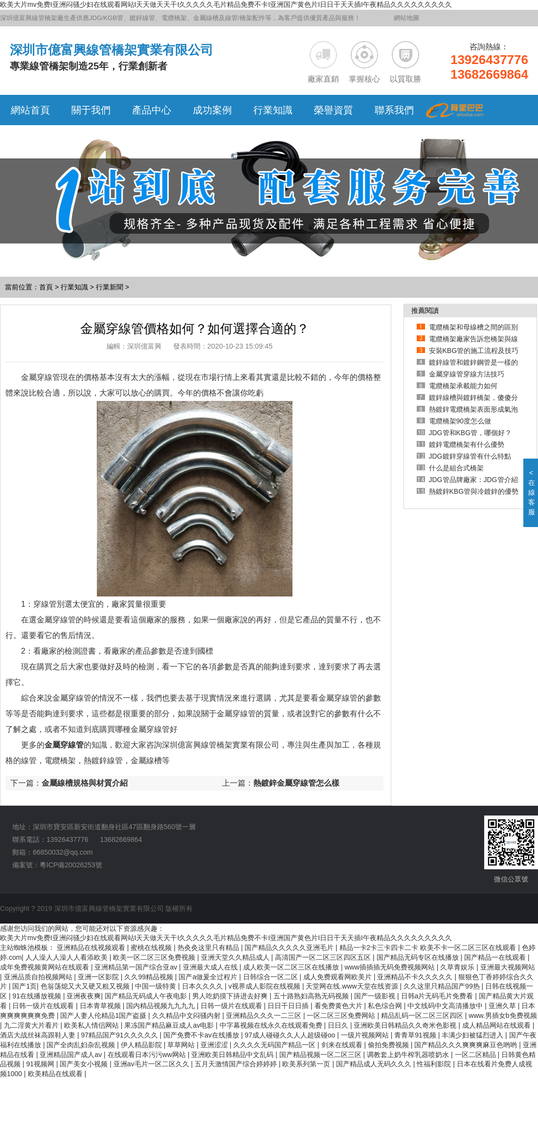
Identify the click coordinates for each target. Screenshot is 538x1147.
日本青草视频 (101, 1006)
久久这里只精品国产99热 (442, 986)
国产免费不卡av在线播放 (202, 1035)
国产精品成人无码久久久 (374, 1064)
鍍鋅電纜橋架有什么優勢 (466, 444)
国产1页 (24, 986)
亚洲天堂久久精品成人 (236, 957)
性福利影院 (435, 1064)
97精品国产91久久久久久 (120, 1035)
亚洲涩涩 (215, 1045)
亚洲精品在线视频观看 (92, 947)
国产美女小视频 (85, 1064)
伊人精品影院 (142, 1045)
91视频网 (41, 1064)
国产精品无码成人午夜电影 (147, 996)
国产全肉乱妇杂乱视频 (81, 1045)
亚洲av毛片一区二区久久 (152, 1064)
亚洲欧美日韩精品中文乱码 (233, 1055)
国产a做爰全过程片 (209, 977)
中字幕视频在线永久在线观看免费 (272, 1025)
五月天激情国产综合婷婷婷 (237, 1064)
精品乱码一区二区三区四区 (423, 1015)
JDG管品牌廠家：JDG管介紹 (473, 480)
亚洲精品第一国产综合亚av (136, 967)
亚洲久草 (503, 1006)
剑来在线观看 (342, 1045)
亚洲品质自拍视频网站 (39, 977)
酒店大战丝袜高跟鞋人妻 (38, 1035)
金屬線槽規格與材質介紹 (85, 783)
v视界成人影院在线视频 (265, 986)
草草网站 (182, 1045)
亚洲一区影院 (99, 977)
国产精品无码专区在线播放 (419, 957)
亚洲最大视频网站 (507, 967)
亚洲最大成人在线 (211, 967)
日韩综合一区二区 (271, 977)
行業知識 (74, 287)
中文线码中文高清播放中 (446, 1006)
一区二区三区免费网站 (342, 1015)
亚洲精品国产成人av (72, 1055)
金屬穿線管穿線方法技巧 (466, 374)
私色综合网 (386, 1006)
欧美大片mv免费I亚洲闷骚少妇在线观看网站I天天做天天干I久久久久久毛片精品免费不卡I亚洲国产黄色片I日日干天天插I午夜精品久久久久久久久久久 (226, 4)
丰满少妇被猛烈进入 (473, 1035)
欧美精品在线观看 (56, 1074)
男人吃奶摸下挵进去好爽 (230, 996)
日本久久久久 (203, 986)
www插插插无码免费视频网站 (390, 967)
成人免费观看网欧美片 (338, 977)
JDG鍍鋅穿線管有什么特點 (470, 456)
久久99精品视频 (149, 977)
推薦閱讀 (425, 310)
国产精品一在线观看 (496, 957)
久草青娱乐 (458, 967)
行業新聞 (109, 287)
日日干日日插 (289, 1006)
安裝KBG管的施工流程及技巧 (474, 350)
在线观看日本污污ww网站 (148, 1055)
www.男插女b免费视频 (503, 1015)
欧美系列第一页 (307, 1064)
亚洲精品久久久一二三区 (264, 1015)
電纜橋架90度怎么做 (460, 421)
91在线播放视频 (37, 996)
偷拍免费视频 (389, 1045)
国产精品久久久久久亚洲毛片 (290, 947)
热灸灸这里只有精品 (209, 947)
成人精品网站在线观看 (497, 1025)
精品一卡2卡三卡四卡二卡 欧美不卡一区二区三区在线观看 (428, 947)
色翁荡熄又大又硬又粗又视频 (86, 986)
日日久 (339, 1025)
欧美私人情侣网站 (92, 1025)
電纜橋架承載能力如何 (463, 386)
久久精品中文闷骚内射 (187, 1015)
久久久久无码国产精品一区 (275, 1045)
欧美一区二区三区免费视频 (155, 957)
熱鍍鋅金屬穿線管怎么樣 (296, 783)
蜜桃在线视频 (152, 947)
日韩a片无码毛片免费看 (438, 996)
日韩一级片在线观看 (44, 1006)
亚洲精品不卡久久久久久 (415, 977)
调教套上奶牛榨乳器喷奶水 (409, 1055)
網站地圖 (406, 18)
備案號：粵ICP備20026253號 (57, 865)
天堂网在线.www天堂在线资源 (353, 986)
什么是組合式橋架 (456, 468)
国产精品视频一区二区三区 (321, 1055)
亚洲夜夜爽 (84, 996)
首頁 (46, 287)
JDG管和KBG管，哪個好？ (470, 433)
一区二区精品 (476, 1055)
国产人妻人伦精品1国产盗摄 (104, 1015)
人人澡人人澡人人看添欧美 (67, 957)
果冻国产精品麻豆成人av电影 (170, 1025)
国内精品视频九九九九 (161, 1006)
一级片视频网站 (366, 1035)
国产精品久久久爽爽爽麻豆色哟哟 (466, 1045)
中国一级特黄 (156, 986)
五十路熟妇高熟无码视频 (312, 996)
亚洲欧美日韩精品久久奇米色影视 (406, 1025)
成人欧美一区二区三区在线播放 (292, 967)
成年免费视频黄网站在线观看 (45, 967)
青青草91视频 (416, 1035)
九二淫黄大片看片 (32, 1025)
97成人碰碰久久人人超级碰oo (291, 1035)
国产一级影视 (375, 996)
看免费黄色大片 (339, 1006)
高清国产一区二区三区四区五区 (324, 957)
